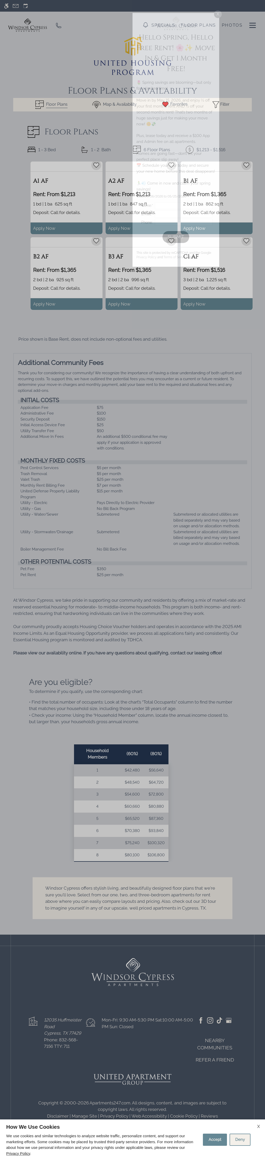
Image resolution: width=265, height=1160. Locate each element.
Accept (215, 1139)
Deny (240, 1139)
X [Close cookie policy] (258, 1126)
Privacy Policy (18, 1153)
